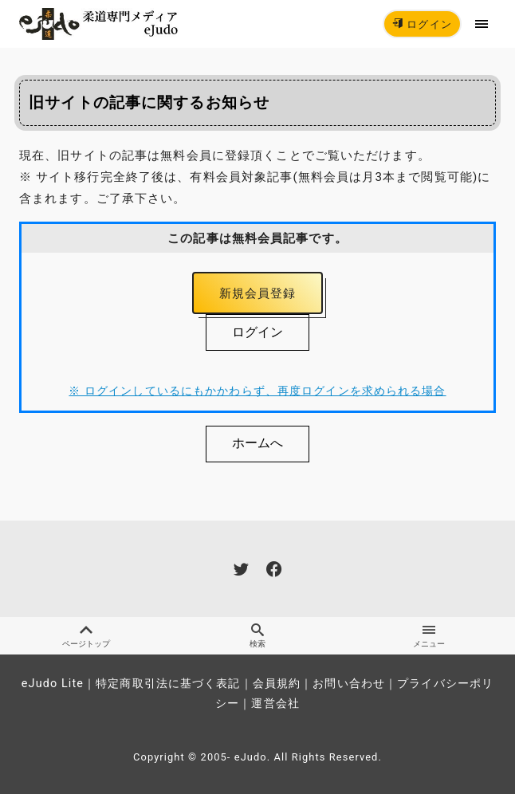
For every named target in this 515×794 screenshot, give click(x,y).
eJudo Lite (53, 683)
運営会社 (275, 703)
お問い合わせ (349, 683)
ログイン (422, 24)
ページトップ (85, 635)
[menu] (482, 23)
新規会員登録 (258, 293)
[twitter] (241, 568)
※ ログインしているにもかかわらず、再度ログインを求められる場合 (257, 390)
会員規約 (277, 683)
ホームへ (257, 442)
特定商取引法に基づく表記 (168, 683)
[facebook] (273, 568)
